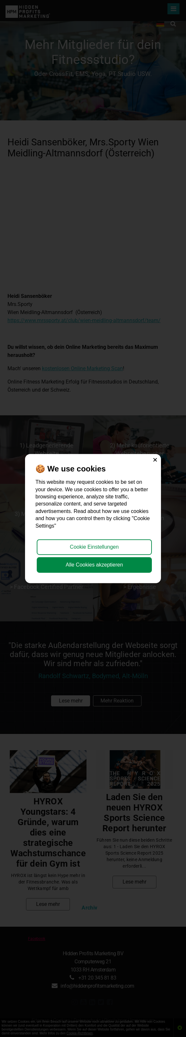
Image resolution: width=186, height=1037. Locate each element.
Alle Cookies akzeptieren (94, 564)
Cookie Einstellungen (94, 547)
